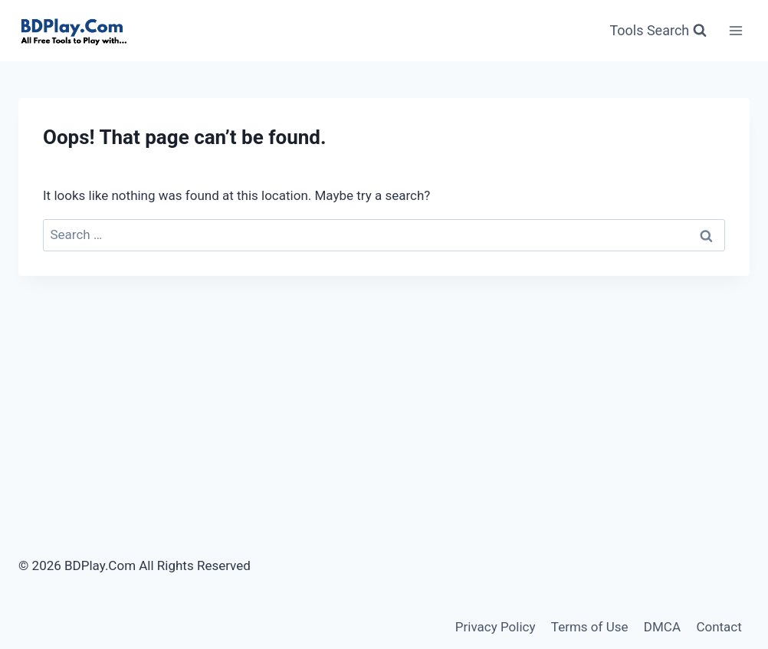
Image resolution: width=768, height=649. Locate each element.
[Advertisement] (384, 391)
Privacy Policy (495, 626)
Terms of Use (590, 626)
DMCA (662, 626)
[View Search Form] (658, 31)
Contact (718, 626)
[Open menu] (735, 30)
